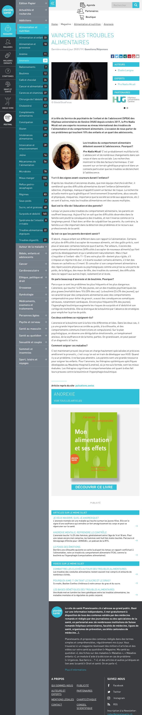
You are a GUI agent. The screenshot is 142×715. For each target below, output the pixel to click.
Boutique (90, 16)
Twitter (114, 692)
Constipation (26, 122)
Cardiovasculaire (29, 270)
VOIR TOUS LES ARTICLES (68, 400)
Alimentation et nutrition (28, 29)
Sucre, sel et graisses (30, 207)
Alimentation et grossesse (27, 45)
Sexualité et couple (30, 342)
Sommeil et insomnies (26, 350)
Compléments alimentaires (26, 114)
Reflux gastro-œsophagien (26, 186)
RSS (112, 704)
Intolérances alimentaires (26, 137)
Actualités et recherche (26, 11)
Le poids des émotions (66, 546)
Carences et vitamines (31, 92)
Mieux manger (26, 177)
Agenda (90, 4)
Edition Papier (27, 3)
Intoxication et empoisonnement (28, 146)
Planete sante (8, 11)
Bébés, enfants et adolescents (29, 255)
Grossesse (25, 287)
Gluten (22, 128)
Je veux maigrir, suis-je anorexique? (76, 517)
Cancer (23, 263)
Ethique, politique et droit (31, 279)
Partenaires (91, 10)
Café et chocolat (27, 79)
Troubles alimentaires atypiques (31, 232)
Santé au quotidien (30, 335)
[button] (112, 56)
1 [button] (124, 108)
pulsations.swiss (84, 385)
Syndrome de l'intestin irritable (31, 222)
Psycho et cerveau (29, 322)
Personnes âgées (29, 315)
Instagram (116, 697)
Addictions (25, 20)
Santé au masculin (30, 328)
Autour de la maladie (31, 246)
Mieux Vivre (8, 108)
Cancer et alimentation (31, 86)
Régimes (24, 194)
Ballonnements (27, 66)
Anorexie (24, 60)
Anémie (23, 53)
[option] (126, 99)
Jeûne (22, 154)
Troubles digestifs (29, 240)
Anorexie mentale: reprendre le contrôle (80, 532)
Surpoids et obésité (29, 213)
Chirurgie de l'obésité (31, 99)
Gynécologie (26, 294)
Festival (8, 124)
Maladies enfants (8, 61)
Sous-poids (25, 200)
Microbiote (25, 171)
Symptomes (8, 76)
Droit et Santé (8, 90)
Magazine (8, 34)
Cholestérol (25, 105)
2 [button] (127, 108)
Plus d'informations (75, 669)
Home (54, 24)
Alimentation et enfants (31, 37)
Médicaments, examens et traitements (27, 304)
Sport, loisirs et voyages (28, 361)
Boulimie (24, 73)
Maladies (8, 47)
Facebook (115, 685)
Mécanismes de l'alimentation (27, 163)
